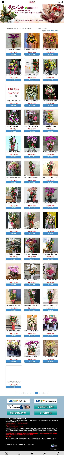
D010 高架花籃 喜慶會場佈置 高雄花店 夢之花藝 (17, 75)
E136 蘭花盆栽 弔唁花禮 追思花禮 (14, 254)
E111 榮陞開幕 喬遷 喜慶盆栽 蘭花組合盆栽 (34, 203)
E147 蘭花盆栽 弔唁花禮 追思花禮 (32, 279)
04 (27, 393)
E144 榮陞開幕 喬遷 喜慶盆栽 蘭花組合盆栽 (16, 279)
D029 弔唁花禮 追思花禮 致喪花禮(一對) (16, 126)
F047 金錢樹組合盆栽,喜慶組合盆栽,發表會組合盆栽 (18, 228)
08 (39, 393)
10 (44, 393)
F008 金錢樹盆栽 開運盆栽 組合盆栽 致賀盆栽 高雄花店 (19, 382)
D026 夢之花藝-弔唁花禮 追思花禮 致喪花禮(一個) (36, 100)
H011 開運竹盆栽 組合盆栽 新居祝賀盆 (52, 126)
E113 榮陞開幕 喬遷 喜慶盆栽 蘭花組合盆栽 (53, 203)
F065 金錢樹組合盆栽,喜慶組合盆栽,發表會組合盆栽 (18, 305)
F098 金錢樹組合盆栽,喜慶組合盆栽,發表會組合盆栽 (18, 330)
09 (42, 393)
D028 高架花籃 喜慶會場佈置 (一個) (51, 100)
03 (24, 393)
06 (33, 393)
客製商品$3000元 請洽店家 (13, 100)
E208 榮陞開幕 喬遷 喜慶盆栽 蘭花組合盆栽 (53, 330)
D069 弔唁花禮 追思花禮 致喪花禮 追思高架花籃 (36, 330)
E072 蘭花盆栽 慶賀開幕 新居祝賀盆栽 (52, 151)
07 (36, 393)
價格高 (52, 30)
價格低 (56, 30)
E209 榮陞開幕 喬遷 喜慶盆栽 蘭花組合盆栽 (16, 356)
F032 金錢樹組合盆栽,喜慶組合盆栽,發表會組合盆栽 (18, 151)
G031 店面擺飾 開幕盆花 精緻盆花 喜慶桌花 (16, 177)
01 (19, 393)
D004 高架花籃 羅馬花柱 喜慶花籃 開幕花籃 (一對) (36, 49)
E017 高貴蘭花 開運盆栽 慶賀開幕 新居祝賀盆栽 (17, 49)
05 (30, 393)
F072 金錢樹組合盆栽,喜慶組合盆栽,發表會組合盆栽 (37, 305)
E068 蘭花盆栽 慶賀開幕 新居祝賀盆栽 (33, 151)
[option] (32, 13)
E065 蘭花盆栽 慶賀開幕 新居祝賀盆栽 (33, 126)
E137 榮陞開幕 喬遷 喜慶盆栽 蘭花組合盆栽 (34, 254)
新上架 (48, 30)
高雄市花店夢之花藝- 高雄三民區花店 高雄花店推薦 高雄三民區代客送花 (24, 28)
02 (22, 393)
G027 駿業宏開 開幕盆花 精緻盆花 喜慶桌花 (53, 75)
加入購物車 (13, 54)
